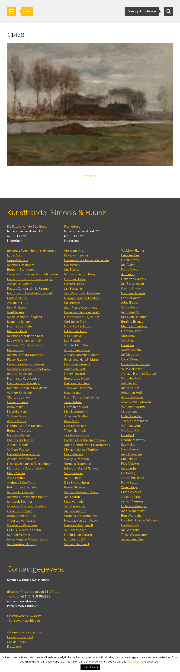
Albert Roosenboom (21, 459)
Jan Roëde (128, 468)
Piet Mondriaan (75, 426)
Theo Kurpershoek (134, 421)
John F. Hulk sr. (17, 307)
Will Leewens (131, 426)
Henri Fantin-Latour (78, 326)
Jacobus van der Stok (22, 516)
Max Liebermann (76, 412)
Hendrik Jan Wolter (78, 535)
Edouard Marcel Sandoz (81, 468)
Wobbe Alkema (132, 250)
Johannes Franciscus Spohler (27, 497)
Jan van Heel (130, 388)
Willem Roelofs (18, 449)
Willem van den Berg (79, 274)
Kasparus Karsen (19, 322)
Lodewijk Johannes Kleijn (24, 341)
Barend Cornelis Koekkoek (25, 364)
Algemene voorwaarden (24, 632)
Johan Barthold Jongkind (24, 317)
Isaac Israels (72, 393)
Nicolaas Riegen (18, 435)
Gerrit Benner (131, 288)
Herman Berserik (133, 293)
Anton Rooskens (132, 478)
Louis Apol (14, 255)
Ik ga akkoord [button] (90, 667)
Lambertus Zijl (74, 539)
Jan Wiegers (130, 530)
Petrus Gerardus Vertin (24, 530)
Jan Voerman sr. (75, 511)
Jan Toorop (72, 497)
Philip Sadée (16, 473)
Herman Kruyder (76, 407)
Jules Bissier (130, 302)
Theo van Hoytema (78, 388)
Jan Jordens (129, 411)
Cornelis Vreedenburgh (81, 516)
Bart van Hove (17, 298)
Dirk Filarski (72, 336)
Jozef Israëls (15, 312)
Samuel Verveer (18, 535)
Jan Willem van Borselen (82, 293)
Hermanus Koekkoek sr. (24, 378)
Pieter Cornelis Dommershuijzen (30, 279)
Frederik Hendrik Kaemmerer (85, 440)
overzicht (90, 176)
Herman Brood (131, 331)
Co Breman (72, 303)
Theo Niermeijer (76, 430)
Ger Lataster (130, 430)
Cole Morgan (130, 449)
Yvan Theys (129, 487)
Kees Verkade (74, 501)
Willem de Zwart (76, 544)
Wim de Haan (131, 378)
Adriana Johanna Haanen (81, 355)
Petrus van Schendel (22, 487)
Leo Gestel (72, 341)
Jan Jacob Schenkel (20, 492)
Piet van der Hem (77, 383)
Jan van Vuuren (132, 501)
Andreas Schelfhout (21, 483)
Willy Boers (129, 307)
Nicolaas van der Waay (80, 520)
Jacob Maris (15, 407)
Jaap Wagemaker (133, 511)
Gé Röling (128, 473)
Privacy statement (20, 637)
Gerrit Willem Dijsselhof (81, 317)
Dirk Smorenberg (76, 483)
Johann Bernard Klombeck (25, 355)
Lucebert (127, 435)
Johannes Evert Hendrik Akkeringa (31, 251)
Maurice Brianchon (134, 326)
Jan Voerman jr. (75, 506)
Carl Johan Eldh (75, 322)
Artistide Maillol (76, 416)
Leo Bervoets (130, 298)
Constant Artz (74, 251)
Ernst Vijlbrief (131, 492)
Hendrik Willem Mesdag (25, 426)
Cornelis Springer (19, 511)
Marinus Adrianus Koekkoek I (28, 388)
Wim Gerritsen (132, 369)
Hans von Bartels (133, 279)
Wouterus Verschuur (22, 525)
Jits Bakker (71, 270)
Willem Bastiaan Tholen (81, 492)
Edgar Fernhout (75, 331)
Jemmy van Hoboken (136, 402)
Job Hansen (129, 383)
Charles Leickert (18, 397)
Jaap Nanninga (131, 454)
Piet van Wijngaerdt (78, 525)
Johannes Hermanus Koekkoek (28, 369)
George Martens (133, 440)
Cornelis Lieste (17, 402)
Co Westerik (130, 525)
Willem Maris (17, 416)
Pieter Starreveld (76, 487)
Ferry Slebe (129, 482)
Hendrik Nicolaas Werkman (140, 520)
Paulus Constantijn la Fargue (28, 288)
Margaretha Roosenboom (25, 468)
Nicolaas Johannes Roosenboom (29, 464)
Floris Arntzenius (76, 255)
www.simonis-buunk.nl (23, 601)
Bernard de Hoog (76, 378)
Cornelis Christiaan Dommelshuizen (32, 274)
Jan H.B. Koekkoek (20, 374)
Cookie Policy (16, 642)
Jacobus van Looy (76, 435)
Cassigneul (129, 336)
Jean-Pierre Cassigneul (80, 307)
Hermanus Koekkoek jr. (23, 383)
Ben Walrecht (131, 516)
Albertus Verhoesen (21, 520)
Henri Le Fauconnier (135, 364)
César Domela (131, 359)
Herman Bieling (75, 279)
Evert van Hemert (77, 364)
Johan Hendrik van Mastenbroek (87, 445)
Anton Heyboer (132, 397)
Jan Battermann (132, 284)
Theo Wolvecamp (134, 534)
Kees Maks (71, 421)
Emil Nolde (129, 459)
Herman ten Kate (19, 326)
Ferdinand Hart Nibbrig (81, 359)
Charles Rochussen (20, 440)
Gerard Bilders (17, 260)
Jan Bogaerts (73, 288)
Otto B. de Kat (131, 416)
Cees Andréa (130, 255)
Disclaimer (14, 646)
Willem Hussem (133, 407)
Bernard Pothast (19, 430)
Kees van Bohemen (134, 317)
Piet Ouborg (130, 463)
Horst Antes (130, 260)
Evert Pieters (73, 454)
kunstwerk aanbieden (23, 621)
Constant (127, 340)
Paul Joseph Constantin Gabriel (29, 293)
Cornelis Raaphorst (77, 464)
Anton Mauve (17, 421)
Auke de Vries (131, 497)
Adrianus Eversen (19, 284)
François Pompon (76, 459)
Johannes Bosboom (20, 265)
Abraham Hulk (17, 303)
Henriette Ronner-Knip (23, 454)
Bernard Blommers (20, 270)
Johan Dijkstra (131, 350)
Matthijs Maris (17, 412)
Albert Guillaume (77, 350)
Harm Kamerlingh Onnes (81, 397)
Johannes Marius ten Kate (25, 336)
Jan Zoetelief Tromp (21, 544)
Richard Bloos (74, 284)
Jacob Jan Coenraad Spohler (27, 506)
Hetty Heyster (74, 374)
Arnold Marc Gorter (78, 345)
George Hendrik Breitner (82, 298)
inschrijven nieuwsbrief (24, 616)
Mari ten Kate (17, 331)
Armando (127, 274)
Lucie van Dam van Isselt (82, 312)
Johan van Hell (74, 369)
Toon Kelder (73, 402)
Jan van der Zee (132, 539)
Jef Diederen (130, 355)
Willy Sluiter (73, 473)
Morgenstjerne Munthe (81, 449)
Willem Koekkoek (20, 393)
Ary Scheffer (16, 478)
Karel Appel (130, 269)
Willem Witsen (75, 530)
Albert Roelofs (17, 445)
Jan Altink (128, 265)
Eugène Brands (132, 321)
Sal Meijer (128, 445)
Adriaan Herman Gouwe (138, 374)
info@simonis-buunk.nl (23, 606)
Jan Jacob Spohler (19, 501)
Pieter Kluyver (17, 359)
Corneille (127, 345)
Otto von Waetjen (134, 506)
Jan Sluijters (73, 478)
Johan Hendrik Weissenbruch (28, 539)
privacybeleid (135, 661)
